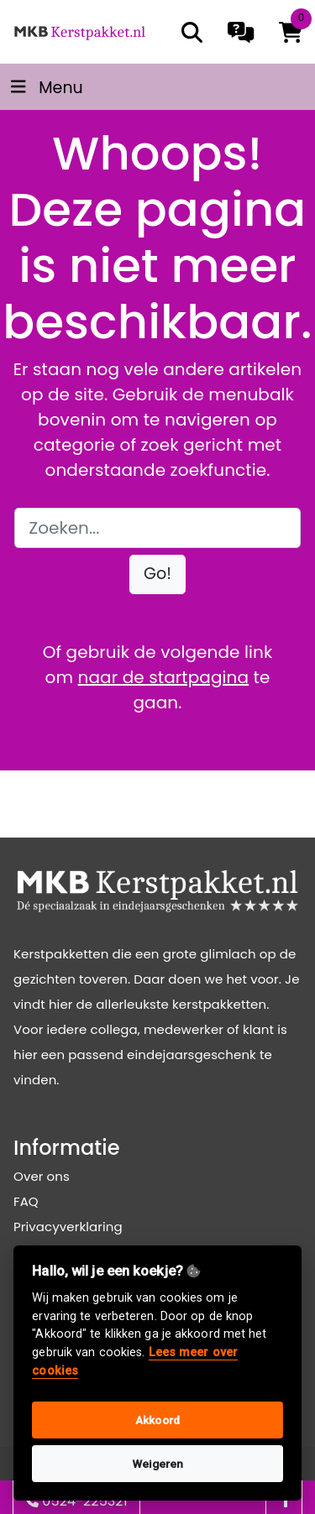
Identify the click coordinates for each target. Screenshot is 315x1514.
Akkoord (157, 1420)
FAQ (26, 1201)
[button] (157, 574)
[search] (191, 32)
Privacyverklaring (68, 1226)
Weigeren (158, 1463)
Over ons (41, 1176)
